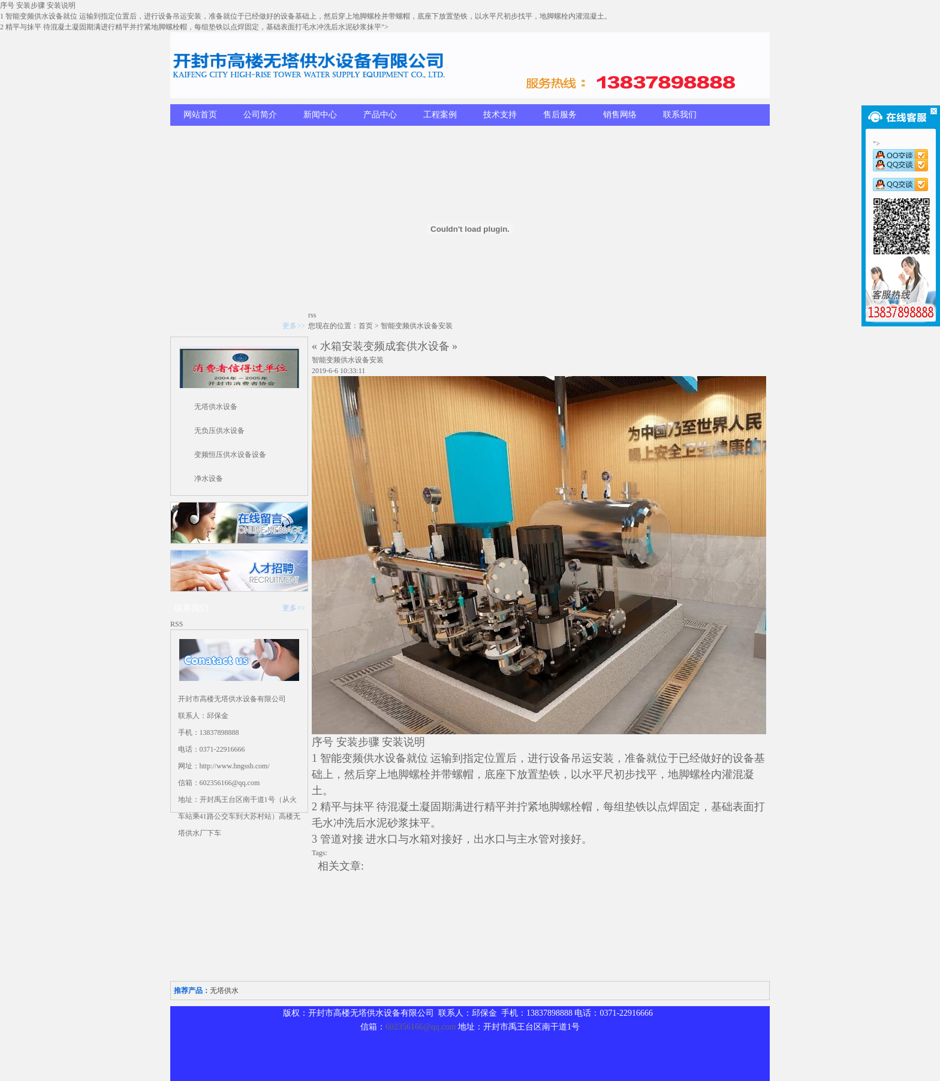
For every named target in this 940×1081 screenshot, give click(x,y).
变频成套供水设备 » (410, 346)
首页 (365, 326)
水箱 (419, 839)
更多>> (293, 326)
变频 (352, 758)
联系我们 (680, 114)
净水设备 (208, 478)
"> (900, 151)
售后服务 (560, 114)
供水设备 (384, 758)
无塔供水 (224, 990)
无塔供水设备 (215, 406)
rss (312, 315)
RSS (176, 624)
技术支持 (500, 114)
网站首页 (200, 114)
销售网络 (620, 114)
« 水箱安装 (337, 346)
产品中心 (380, 114)
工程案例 (440, 114)
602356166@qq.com (420, 1026)
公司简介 (260, 114)
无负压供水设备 (219, 430)
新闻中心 (320, 114)
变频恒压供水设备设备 (230, 454)
